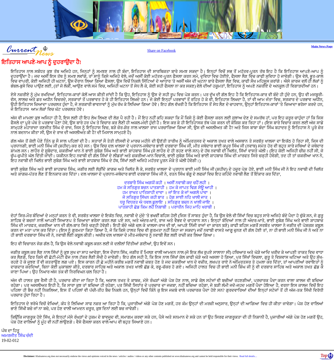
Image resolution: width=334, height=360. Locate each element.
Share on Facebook (161, 50)
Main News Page (322, 46)
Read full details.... (248, 356)
